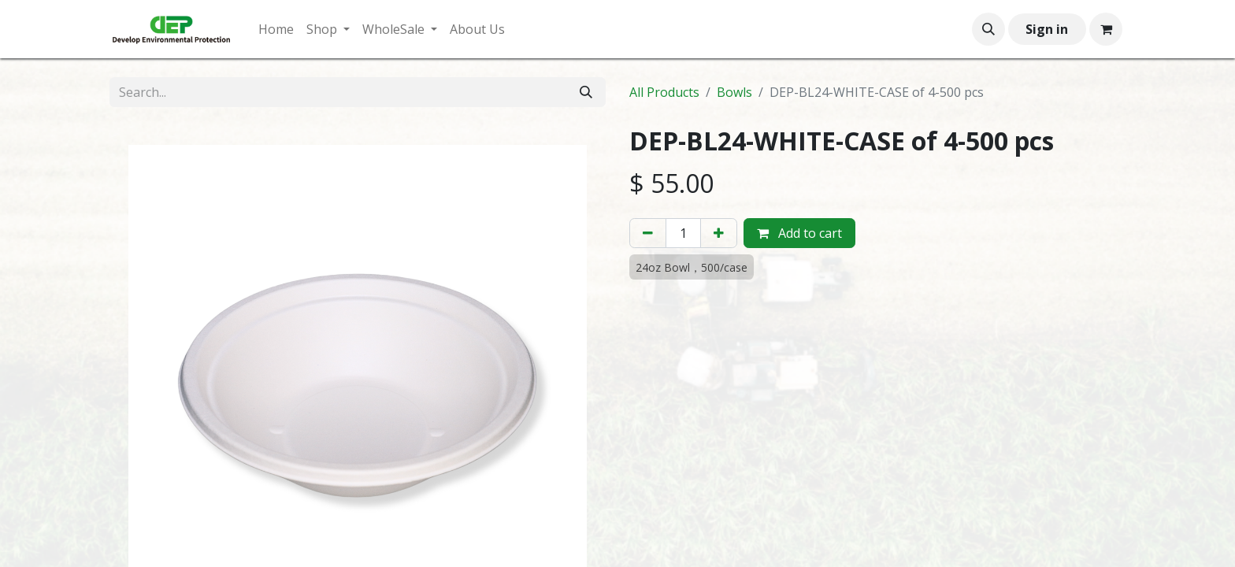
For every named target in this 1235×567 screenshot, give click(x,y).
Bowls (734, 92)
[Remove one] (647, 233)
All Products (664, 92)
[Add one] (718, 233)
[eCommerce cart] (1105, 29)
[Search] (586, 92)
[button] (988, 29)
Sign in (1046, 29)
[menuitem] (276, 29)
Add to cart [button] (799, 233)
